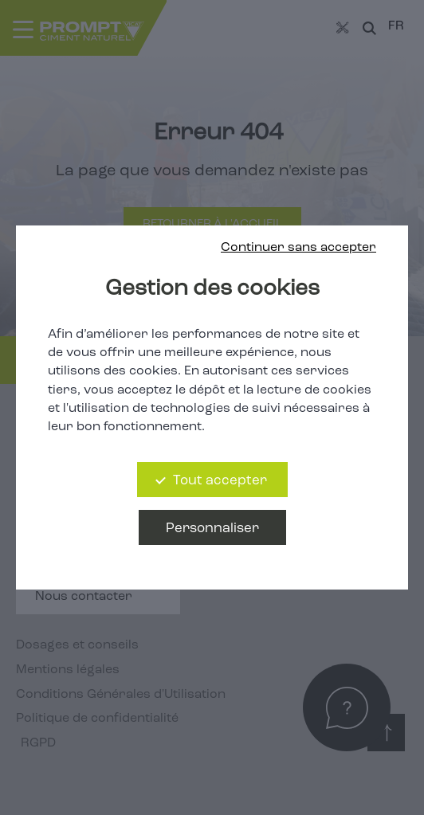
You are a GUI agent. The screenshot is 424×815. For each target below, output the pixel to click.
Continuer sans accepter (298, 247)
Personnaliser (212, 528)
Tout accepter (220, 481)
